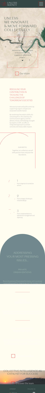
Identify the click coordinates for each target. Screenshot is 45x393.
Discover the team (25, 379)
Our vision (25, 73)
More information (25, 351)
